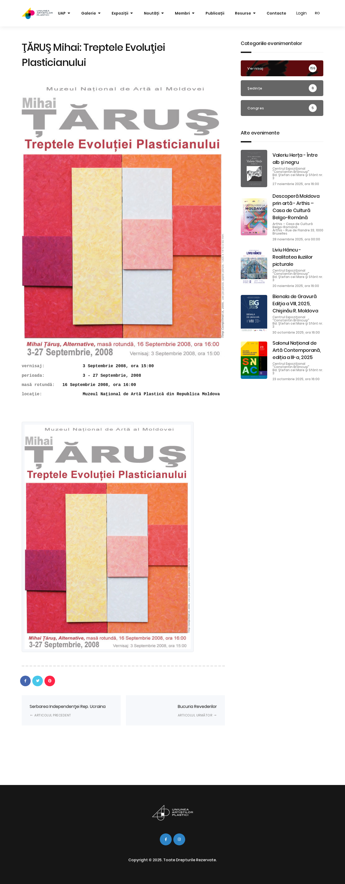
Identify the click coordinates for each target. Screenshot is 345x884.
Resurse (243, 13)
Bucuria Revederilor (197, 710)
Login (301, 13)
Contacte (276, 13)
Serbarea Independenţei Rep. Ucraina (68, 710)
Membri (182, 13)
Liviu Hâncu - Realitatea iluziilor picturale (293, 256)
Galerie (88, 13)
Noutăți (151, 13)
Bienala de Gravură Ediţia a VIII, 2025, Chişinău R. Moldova (295, 303)
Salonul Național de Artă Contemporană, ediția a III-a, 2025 (297, 350)
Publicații (215, 13)
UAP (62, 13)
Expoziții (120, 13)
